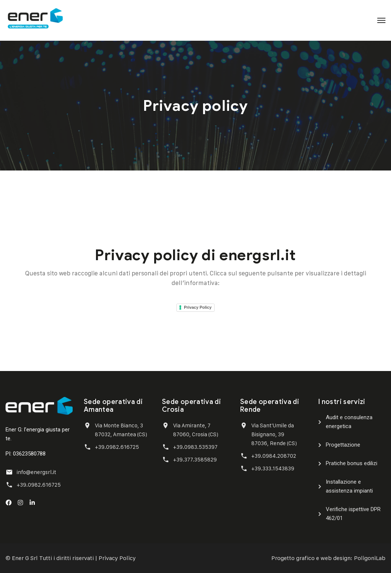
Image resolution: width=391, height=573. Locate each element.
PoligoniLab (369, 558)
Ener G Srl (25, 558)
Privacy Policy (198, 307)
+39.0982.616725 (39, 484)
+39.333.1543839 (272, 468)
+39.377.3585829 (195, 459)
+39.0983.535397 (195, 446)
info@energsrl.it (36, 472)
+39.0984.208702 (273, 455)
